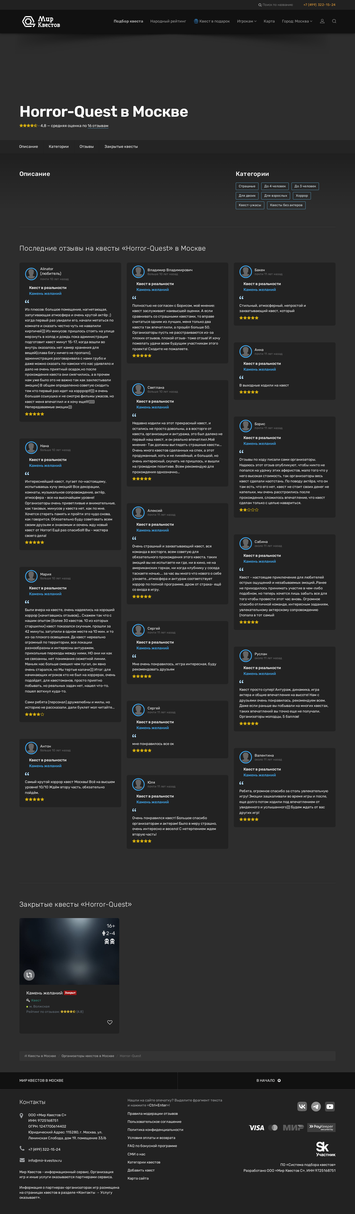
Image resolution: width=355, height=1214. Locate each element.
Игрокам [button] (247, 21)
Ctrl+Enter (158, 1105)
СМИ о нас (136, 1154)
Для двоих (247, 196)
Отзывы (87, 146)
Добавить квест (141, 1170)
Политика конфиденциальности (155, 1130)
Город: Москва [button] (297, 21)
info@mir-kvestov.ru (45, 1160)
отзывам (98, 125)
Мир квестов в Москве (41, 1080)
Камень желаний (45, 293)
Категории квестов (144, 1162)
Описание (28, 146)
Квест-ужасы (250, 205)
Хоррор (302, 196)
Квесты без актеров (286, 205)
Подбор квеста (128, 21)
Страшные (247, 186)
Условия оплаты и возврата (151, 1138)
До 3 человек (305, 186)
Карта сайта (138, 1178)
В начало (269, 1080)
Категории (59, 146)
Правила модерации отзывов (153, 1113)
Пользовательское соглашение (154, 1122)
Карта (269, 21)
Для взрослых (275, 196)
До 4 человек (275, 186)
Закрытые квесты (121, 146)
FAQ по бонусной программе (152, 1146)
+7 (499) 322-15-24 (319, 5)
